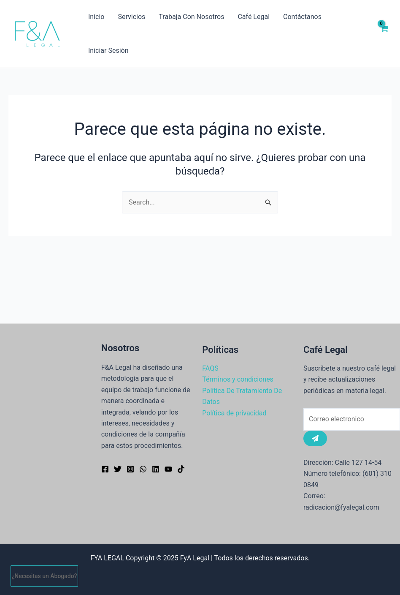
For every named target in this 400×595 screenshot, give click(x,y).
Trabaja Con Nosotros (191, 17)
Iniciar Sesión (108, 50)
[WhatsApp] (143, 469)
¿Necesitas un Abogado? (44, 576)
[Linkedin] (155, 469)
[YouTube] (168, 469)
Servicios (131, 17)
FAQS (210, 368)
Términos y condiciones (237, 379)
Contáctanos (302, 17)
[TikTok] (181, 469)
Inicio (96, 17)
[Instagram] (130, 469)
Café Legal (254, 17)
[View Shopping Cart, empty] (384, 33)
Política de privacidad (234, 413)
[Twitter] (118, 469)
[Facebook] (105, 469)
